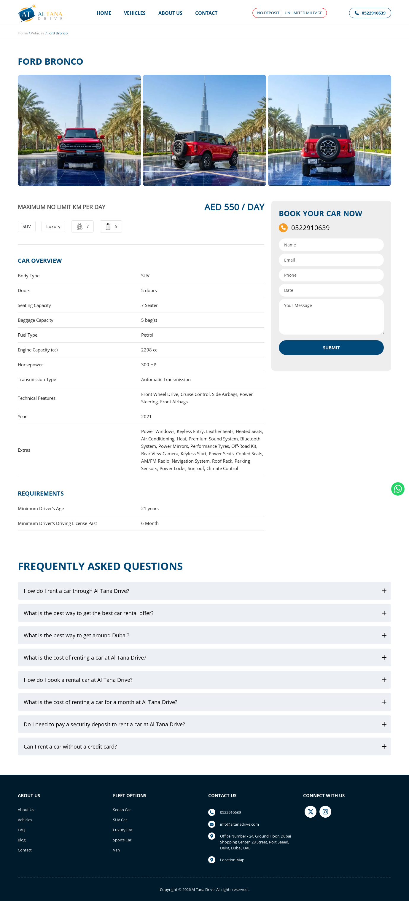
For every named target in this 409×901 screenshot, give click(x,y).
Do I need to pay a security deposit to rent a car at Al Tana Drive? (104, 724)
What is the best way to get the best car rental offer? (89, 613)
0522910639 (370, 13)
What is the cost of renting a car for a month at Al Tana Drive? (100, 702)
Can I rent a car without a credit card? (70, 746)
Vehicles (135, 13)
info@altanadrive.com (239, 824)
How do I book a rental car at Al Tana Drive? (78, 679)
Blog (22, 840)
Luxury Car (122, 829)
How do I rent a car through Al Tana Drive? (76, 590)
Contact (206, 13)
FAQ (21, 829)
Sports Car (122, 840)
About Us (170, 13)
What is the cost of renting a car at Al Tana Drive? (85, 657)
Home (104, 13)
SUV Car (120, 819)
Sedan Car (122, 809)
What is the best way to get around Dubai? (76, 635)
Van (116, 850)
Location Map (232, 859)
